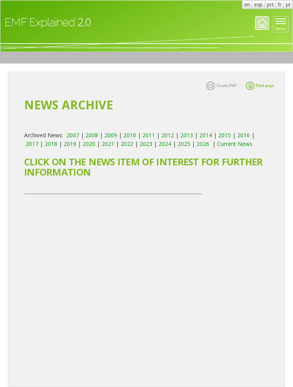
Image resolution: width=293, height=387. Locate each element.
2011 (148, 135)
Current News (234, 144)
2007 (72, 135)
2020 (89, 144)
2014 (205, 135)
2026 (203, 144)
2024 (165, 144)
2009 (110, 135)
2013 (186, 135)
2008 (91, 135)
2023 (146, 144)
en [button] (247, 4)
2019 (70, 144)
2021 (108, 144)
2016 (243, 135)
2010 (129, 135)
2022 (127, 144)
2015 (224, 135)
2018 (51, 144)
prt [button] (270, 4)
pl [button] (288, 4)
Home (262, 23)
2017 (32, 144)
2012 (167, 135)
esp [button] (258, 4)
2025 (184, 144)
